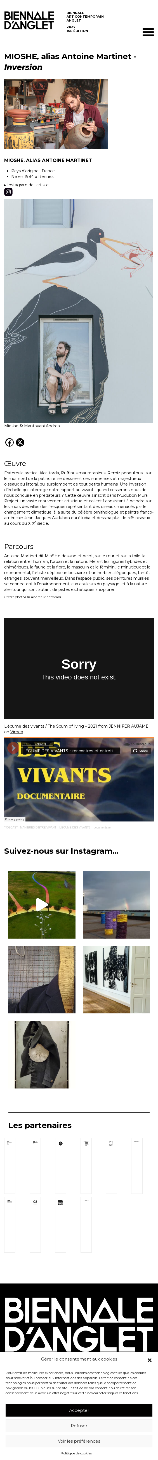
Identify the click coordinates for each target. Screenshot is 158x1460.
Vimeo (16, 731)
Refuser (79, 1425)
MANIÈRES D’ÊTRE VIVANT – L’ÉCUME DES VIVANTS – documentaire (65, 827)
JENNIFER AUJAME (128, 726)
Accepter (79, 1410)
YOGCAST (11, 827)
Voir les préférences (79, 1441)
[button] (149, 1360)
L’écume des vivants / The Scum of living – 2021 (50, 726)
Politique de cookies (76, 1453)
